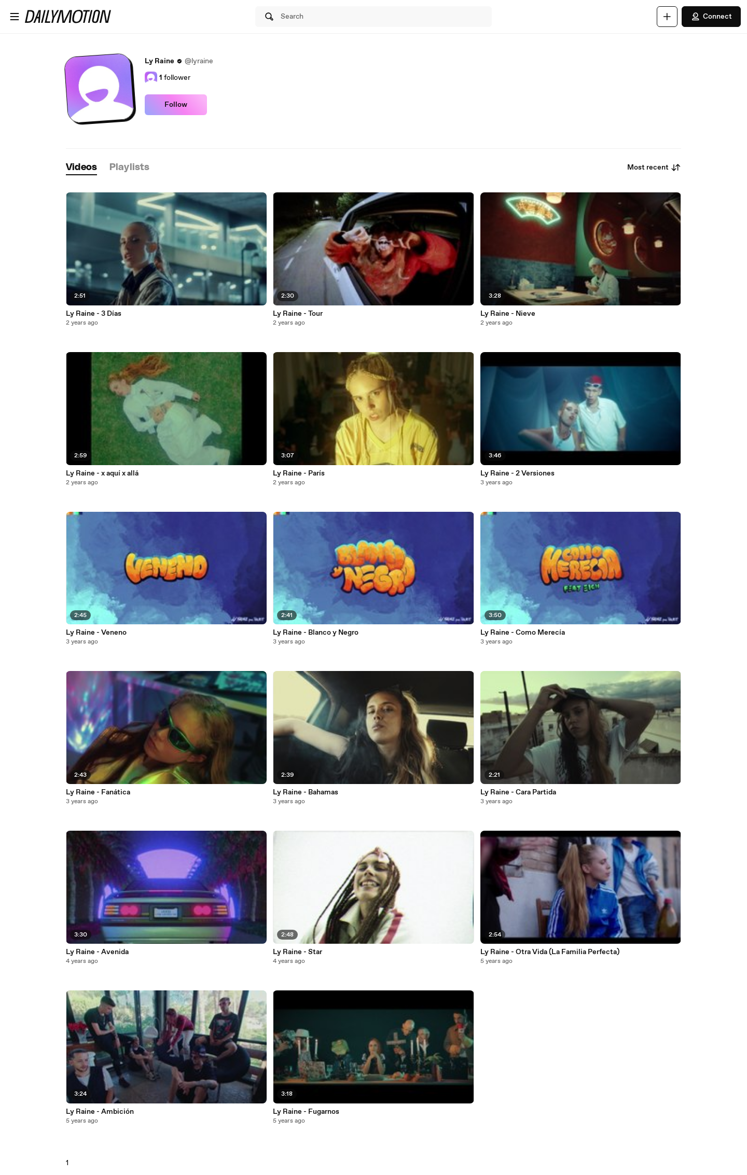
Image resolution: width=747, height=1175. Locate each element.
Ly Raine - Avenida (97, 952)
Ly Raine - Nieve (507, 314)
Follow (175, 104)
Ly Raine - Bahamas (305, 792)
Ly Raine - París (299, 473)
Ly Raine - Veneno (96, 632)
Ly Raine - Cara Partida (518, 792)
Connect (711, 16)
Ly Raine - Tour (298, 314)
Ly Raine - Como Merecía (522, 632)
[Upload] (667, 16)
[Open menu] (14, 16)
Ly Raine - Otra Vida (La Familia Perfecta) (549, 952)
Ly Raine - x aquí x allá (102, 473)
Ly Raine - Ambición (100, 1112)
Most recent (654, 167)
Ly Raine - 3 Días (93, 314)
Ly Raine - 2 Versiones (517, 473)
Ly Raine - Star (297, 952)
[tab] (81, 167)
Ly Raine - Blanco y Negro (315, 632)
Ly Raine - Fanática (98, 792)
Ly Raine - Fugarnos (306, 1112)
